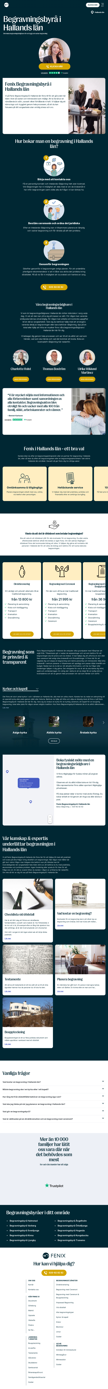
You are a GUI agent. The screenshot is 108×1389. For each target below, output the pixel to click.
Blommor (59, 1327)
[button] (103, 722)
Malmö (31, 1310)
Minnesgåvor (61, 1355)
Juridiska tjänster (32, 1338)
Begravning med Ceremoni (66, 1289)
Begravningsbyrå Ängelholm (72, 1221)
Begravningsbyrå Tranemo (71, 1240)
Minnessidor (61, 1360)
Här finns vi (33, 1297)
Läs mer (6, 708)
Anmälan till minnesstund (66, 1350)
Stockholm (32, 1301)
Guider (58, 1337)
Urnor (58, 1332)
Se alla (54, 741)
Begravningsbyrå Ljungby (23, 1240)
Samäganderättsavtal (36, 1377)
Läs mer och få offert (22, 634)
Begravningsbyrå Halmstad (24, 1221)
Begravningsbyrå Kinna (22, 1235)
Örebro (31, 1325)
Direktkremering (62, 1285)
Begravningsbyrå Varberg (23, 1225)
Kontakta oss (33, 1289)
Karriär (31, 1285)
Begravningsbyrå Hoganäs (71, 1230)
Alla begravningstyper (65, 1312)
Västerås (31, 1320)
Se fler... (31, 1330)
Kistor (58, 1322)
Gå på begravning (62, 1345)
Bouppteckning (34, 1343)
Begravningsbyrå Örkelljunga (72, 1225)
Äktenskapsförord (35, 1372)
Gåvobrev (32, 1358)
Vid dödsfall (61, 1307)
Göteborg (32, 1306)
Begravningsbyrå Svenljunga (24, 1230)
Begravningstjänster (67, 1281)
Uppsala (31, 1315)
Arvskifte (31, 1348)
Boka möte (22, 782)
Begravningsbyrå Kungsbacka (73, 1235)
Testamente (33, 1353)
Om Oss (31, 1281)
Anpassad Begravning (65, 1302)
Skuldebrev (32, 1363)
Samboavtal (33, 1367)
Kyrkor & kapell (62, 1317)
